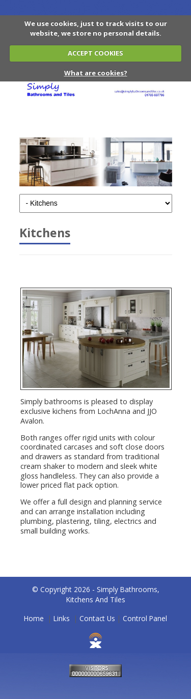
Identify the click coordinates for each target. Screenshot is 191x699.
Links (61, 618)
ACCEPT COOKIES (95, 53)
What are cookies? (95, 72)
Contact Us (97, 618)
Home (34, 618)
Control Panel (145, 618)
